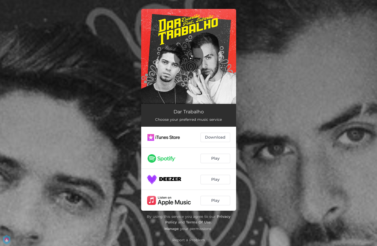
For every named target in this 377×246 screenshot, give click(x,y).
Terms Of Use (198, 222)
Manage (171, 228)
